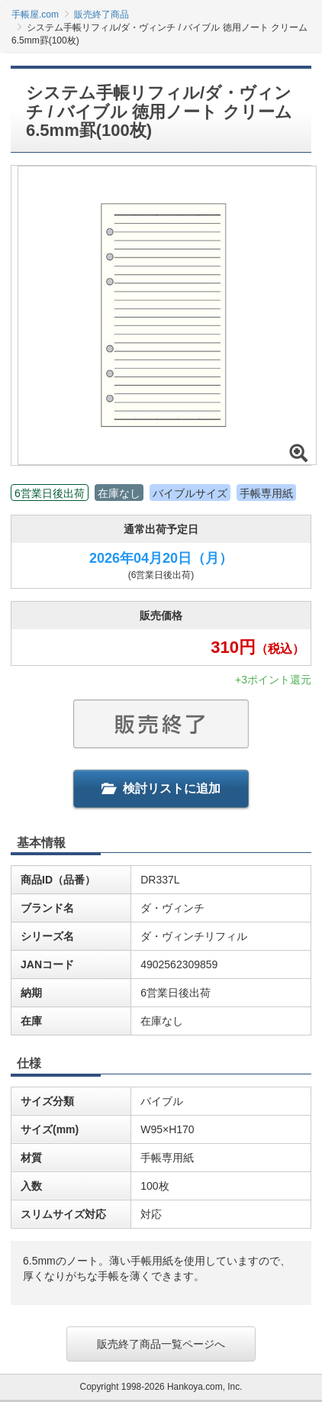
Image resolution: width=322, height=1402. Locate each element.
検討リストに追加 (161, 788)
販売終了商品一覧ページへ (161, 1344)
